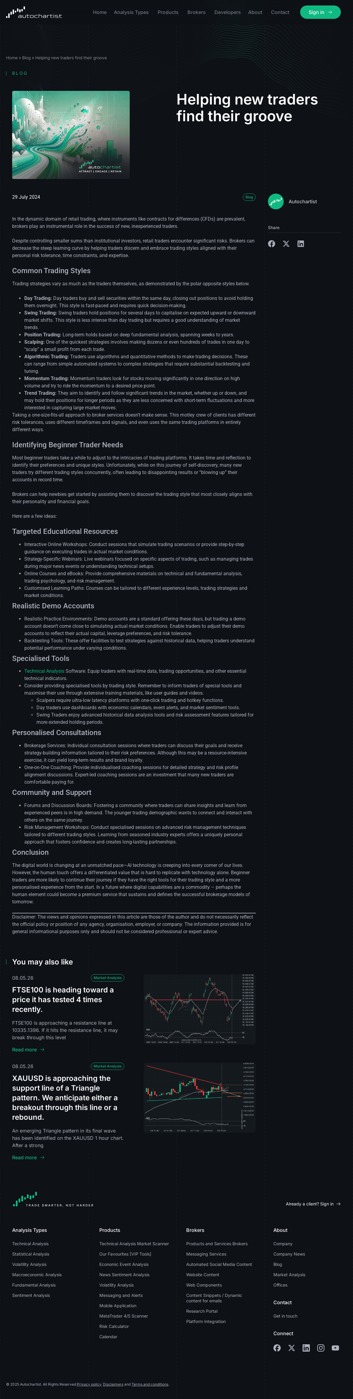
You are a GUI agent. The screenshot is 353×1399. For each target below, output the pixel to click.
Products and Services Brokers (217, 1243)
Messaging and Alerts (121, 1295)
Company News (289, 1253)
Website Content (202, 1274)
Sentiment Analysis (31, 1295)
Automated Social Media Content (219, 1264)
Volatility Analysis (29, 1264)
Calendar (108, 1336)
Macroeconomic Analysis (37, 1274)
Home (12, 57)
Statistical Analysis (30, 1253)
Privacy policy (89, 1384)
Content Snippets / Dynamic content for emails (214, 1298)
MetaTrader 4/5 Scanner (123, 1315)
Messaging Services (206, 1253)
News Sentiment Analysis (124, 1274)
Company (283, 1243)
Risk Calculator (114, 1326)
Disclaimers (113, 1384)
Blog (26, 57)
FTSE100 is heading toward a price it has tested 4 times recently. (63, 999)
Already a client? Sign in (310, 1203)
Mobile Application (117, 1305)
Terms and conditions (150, 1384)
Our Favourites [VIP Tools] (125, 1253)
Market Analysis (108, 977)
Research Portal (202, 1311)
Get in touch (285, 1315)
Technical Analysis (44, 671)
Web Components (204, 1284)
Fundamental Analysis (34, 1284)
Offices (280, 1284)
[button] (271, 243)
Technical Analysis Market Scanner (134, 1243)
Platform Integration (206, 1321)
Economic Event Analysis (124, 1264)
